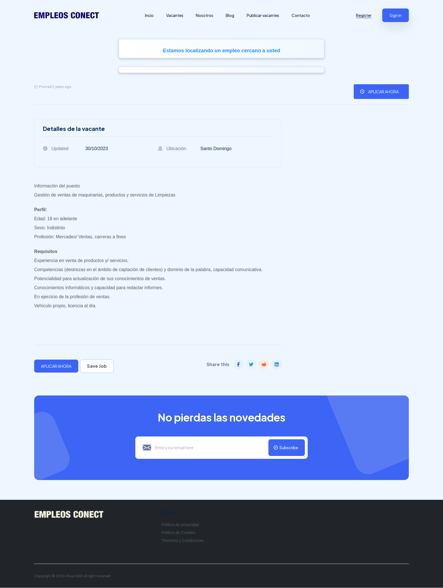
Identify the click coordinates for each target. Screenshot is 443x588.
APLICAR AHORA (383, 91)
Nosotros (205, 15)
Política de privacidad (180, 525)
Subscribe (288, 447)
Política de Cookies (178, 533)
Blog (231, 15)
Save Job (98, 366)
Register (364, 15)
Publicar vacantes (263, 15)
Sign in (395, 15)
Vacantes (175, 15)
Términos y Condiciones (182, 541)
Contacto (301, 15)
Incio (150, 15)
